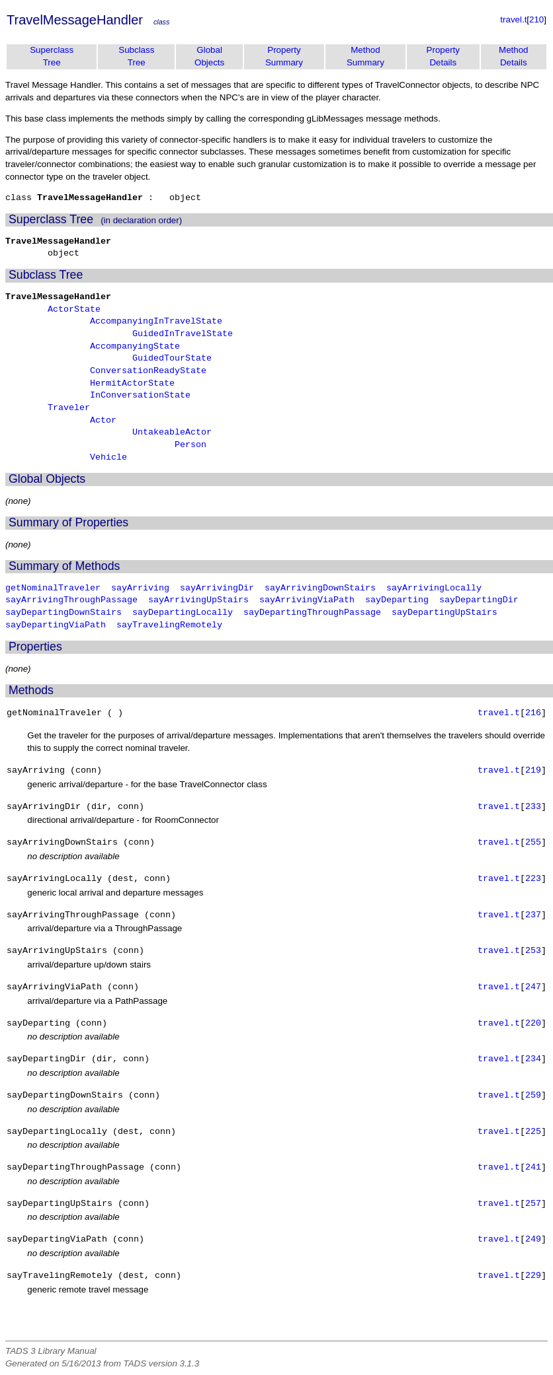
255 (533, 843)
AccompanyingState (135, 347)
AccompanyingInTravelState (156, 322)
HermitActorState (132, 384)
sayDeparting (397, 600)
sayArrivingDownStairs (320, 588)
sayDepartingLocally (182, 613)
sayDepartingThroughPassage (312, 613)
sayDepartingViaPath (55, 625)
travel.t (513, 19)
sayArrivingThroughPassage (71, 600)
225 (533, 1132)
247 (533, 987)
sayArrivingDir (217, 588)
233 (533, 807)
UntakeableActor (172, 433)
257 (533, 1204)
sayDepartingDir (479, 600)
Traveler (69, 408)
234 (533, 1059)
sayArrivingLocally (434, 588)
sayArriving (140, 588)
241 (533, 1168)
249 (533, 1240)
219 (533, 771)
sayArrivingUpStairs (198, 600)
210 (536, 19)
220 (533, 1024)
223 (533, 879)
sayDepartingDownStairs (63, 613)
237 (533, 915)
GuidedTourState (172, 359)
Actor (103, 421)
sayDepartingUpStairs (444, 613)
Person (190, 445)
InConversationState (140, 396)
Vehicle (108, 458)
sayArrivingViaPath (307, 600)
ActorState (74, 310)
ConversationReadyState (148, 371)
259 (533, 1096)
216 (533, 713)
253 (533, 951)
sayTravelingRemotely (169, 625)
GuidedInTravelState (182, 334)
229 (533, 1276)
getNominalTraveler (53, 588)
